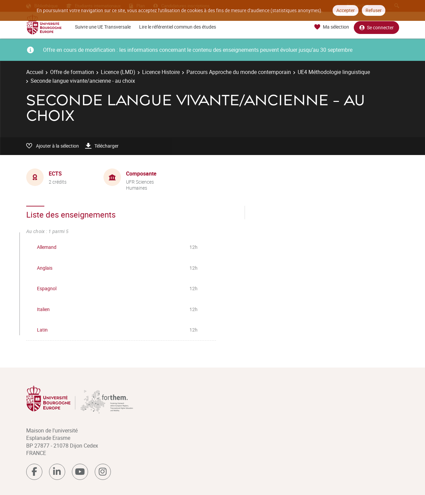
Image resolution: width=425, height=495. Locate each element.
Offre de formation (72, 72)
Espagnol (46, 288)
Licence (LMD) (118, 72)
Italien (43, 309)
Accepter (345, 10)
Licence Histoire (161, 72)
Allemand (46, 247)
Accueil (34, 72)
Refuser (374, 10)
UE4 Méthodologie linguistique (334, 72)
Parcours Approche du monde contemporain (238, 72)
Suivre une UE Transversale (103, 27)
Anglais (44, 268)
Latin (42, 330)
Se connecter (376, 27)
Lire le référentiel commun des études (177, 27)
